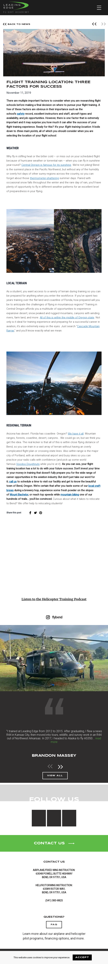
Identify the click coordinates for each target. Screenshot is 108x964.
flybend (54, 617)
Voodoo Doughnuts (28, 464)
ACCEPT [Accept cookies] (82, 957)
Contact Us (54, 843)
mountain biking (70, 494)
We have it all (76, 433)
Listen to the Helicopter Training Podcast (54, 599)
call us (13, 481)
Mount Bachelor (19, 494)
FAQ (54, 925)
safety (20, 113)
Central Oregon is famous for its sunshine (46, 165)
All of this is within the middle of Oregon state (67, 317)
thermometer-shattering (44, 178)
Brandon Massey (54, 755)
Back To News (16, 24)
